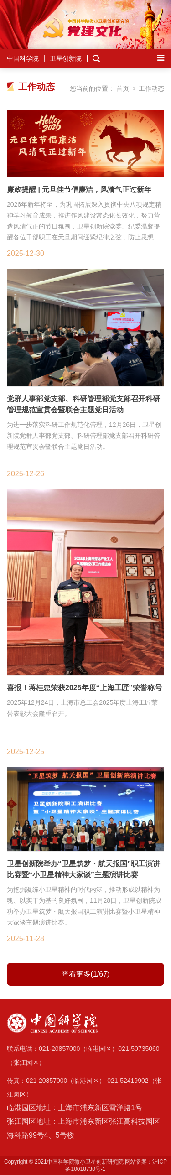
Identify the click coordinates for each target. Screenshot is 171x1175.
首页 (122, 88)
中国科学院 (23, 58)
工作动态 (151, 88)
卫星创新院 (66, 58)
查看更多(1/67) (86, 974)
